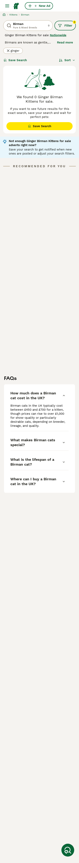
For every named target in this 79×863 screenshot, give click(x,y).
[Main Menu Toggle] (7, 6)
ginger (13, 51)
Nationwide (58, 35)
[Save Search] (67, 850)
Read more (65, 42)
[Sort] (67, 60)
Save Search (15, 60)
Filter (67, 24)
